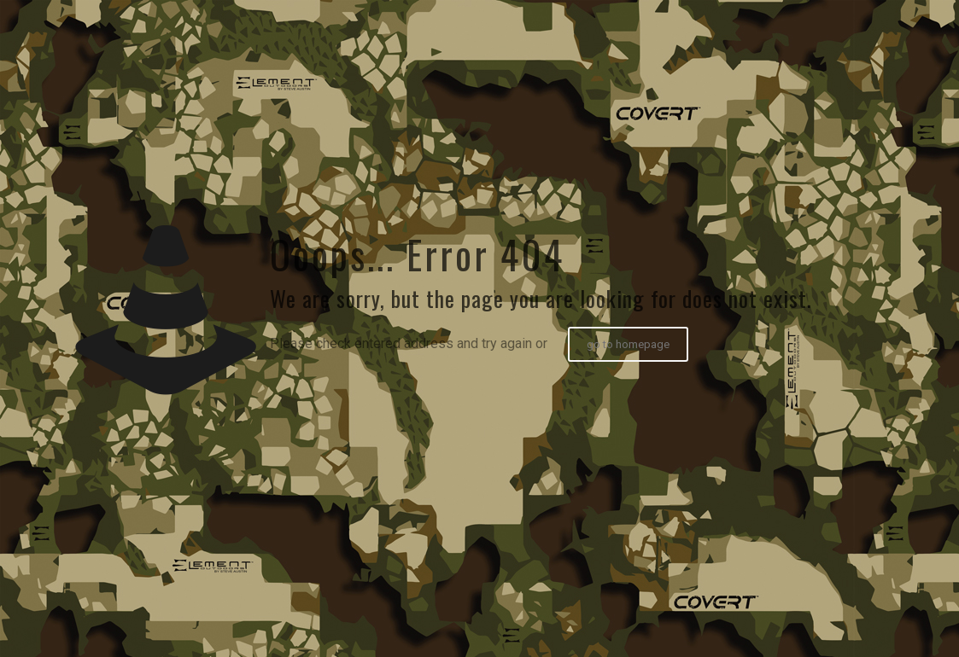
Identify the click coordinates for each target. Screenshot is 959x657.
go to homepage (628, 344)
